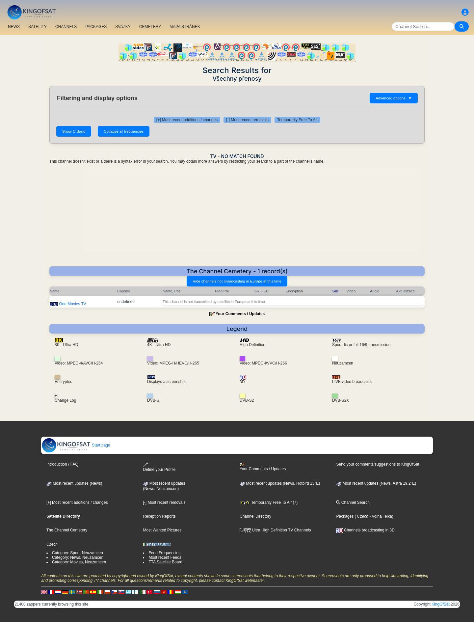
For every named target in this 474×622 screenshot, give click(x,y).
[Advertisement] (237, 217)
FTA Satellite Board (165, 562)
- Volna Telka (380, 516)
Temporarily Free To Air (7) (269, 502)
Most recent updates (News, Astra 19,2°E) (376, 483)
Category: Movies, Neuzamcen (79, 562)
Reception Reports (159, 516)
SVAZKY (122, 26)
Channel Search (352, 502)
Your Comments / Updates (240, 313)
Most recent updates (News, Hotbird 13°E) (280, 483)
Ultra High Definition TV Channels (275, 530)
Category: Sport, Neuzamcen (77, 553)
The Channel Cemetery (66, 530)
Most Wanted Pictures (162, 530)
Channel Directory (255, 516)
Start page (75, 445)
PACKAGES (96, 26)
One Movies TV (72, 304)
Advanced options (394, 98)
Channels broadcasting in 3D (365, 530)
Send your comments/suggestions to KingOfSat (377, 464)
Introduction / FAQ (62, 464)
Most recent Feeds (164, 557)
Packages (345, 516)
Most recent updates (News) (74, 483)
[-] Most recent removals (247, 120)
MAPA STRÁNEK (185, 26)
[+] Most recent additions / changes (187, 120)
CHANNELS (66, 26)
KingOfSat (441, 604)
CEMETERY (150, 26)
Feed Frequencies (164, 553)
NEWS (14, 26)
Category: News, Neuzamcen (77, 557)
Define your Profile (159, 467)
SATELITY (37, 26)
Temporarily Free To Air (297, 120)
